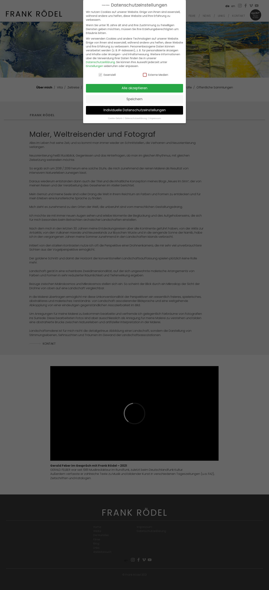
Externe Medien (155, 73)
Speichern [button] (134, 98)
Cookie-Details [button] (115, 117)
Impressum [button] (155, 117)
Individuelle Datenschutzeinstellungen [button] (134, 109)
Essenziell (107, 73)
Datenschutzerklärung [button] (136, 117)
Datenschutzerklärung (100, 61)
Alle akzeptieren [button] (134, 87)
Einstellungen (94, 65)
